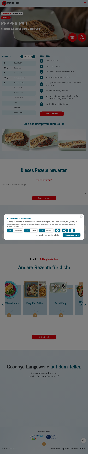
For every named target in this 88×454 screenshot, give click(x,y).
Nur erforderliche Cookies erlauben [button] (48, 235)
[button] (15, 230)
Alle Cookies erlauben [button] (71, 235)
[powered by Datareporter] (81, 218)
